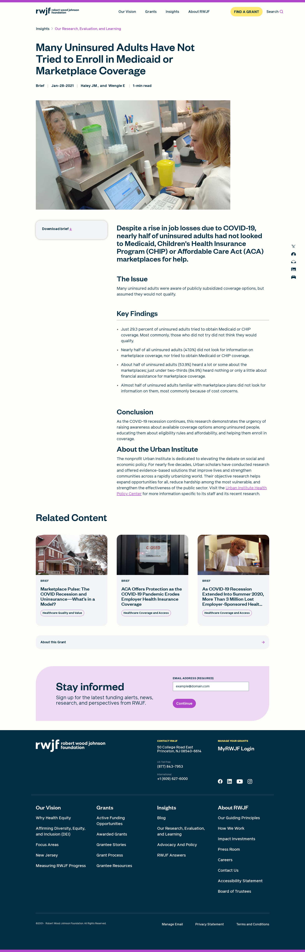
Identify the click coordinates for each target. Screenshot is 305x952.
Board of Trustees (234, 891)
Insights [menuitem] (172, 11)
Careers (225, 860)
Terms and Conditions (252, 924)
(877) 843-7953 (170, 766)
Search (274, 11)
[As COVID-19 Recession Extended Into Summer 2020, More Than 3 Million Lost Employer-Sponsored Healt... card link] (233, 580)
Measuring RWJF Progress (61, 865)
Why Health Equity (53, 818)
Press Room (229, 849)
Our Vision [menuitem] (127, 11)
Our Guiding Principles (239, 818)
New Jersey (47, 855)
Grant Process (109, 855)
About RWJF (233, 807)
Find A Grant (246, 11)
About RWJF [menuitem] (199, 11)
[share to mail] (295, 266)
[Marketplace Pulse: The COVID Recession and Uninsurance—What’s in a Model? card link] (71, 580)
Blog (161, 818)
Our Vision (48, 807)
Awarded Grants (111, 834)
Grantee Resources (114, 865)
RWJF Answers (171, 855)
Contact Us (228, 870)
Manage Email (172, 924)
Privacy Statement (209, 924)
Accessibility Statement (240, 881)
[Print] (295, 286)
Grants (104, 807)
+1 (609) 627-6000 (172, 779)
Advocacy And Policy (177, 844)
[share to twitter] (295, 246)
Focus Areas (47, 844)
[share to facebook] (295, 256)
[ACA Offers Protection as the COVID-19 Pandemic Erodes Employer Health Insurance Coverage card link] (152, 580)
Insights (166, 807)
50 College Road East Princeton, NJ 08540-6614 (179, 749)
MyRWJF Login (236, 748)
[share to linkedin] (295, 276)
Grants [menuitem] (151, 11)
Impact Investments (236, 839)
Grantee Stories (111, 844)
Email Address (193, 678)
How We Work (231, 828)
